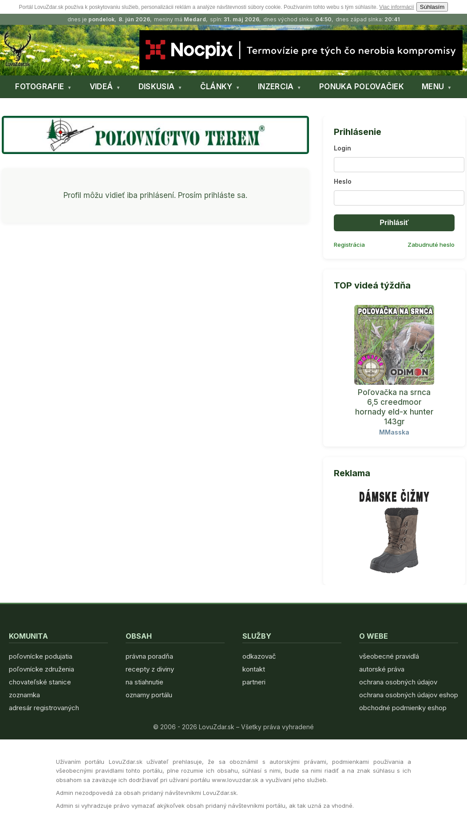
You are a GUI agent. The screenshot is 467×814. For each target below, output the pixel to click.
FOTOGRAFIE (39, 86)
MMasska (394, 432)
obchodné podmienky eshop (403, 707)
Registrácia (349, 244)
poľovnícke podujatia (40, 656)
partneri (253, 682)
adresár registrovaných (44, 707)
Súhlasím (432, 7)
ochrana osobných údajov (398, 682)
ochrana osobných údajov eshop (408, 695)
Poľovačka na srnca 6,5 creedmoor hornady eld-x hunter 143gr (394, 407)
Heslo (343, 181)
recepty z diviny (150, 669)
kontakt (253, 669)
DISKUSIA (156, 86)
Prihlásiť (394, 222)
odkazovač (259, 656)
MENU (433, 86)
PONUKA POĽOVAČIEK (361, 86)
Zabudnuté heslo (431, 244)
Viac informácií (396, 7)
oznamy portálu (149, 695)
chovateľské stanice (40, 682)
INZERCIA (275, 86)
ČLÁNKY (216, 86)
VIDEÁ (101, 86)
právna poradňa (149, 656)
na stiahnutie (144, 682)
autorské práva (381, 669)
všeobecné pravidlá (389, 656)
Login (342, 148)
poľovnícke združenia (41, 669)
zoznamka (24, 695)
